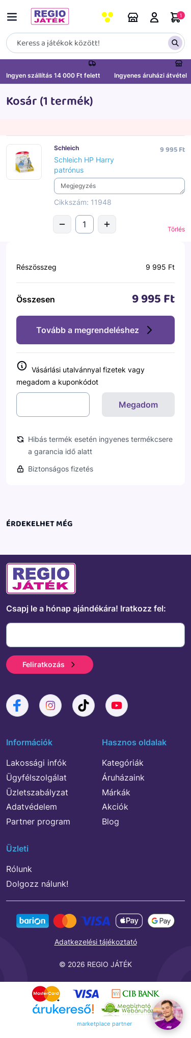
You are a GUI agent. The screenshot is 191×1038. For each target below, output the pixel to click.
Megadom (138, 404)
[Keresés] (95, 43)
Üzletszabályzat (37, 792)
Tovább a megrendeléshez (95, 330)
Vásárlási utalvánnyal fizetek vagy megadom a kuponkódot (80, 373)
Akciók (115, 806)
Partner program (38, 821)
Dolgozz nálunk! (37, 884)
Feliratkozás (49, 664)
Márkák (116, 792)
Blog (110, 821)
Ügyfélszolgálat (36, 777)
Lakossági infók (36, 763)
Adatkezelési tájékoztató (95, 941)
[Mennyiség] (84, 224)
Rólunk (19, 869)
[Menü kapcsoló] (14, 15)
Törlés (176, 229)
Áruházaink (133, 17)
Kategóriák (123, 763)
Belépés (154, 17)
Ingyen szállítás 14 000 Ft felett (53, 75)
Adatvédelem (31, 806)
